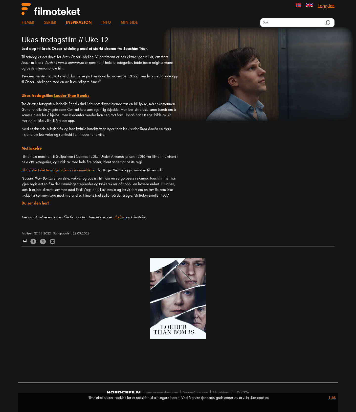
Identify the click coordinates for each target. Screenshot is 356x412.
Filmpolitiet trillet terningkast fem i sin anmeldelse (58, 170)
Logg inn (326, 5)
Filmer (28, 23)
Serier (50, 23)
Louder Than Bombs (71, 96)
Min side (129, 23)
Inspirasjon (79, 23)
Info (106, 23)
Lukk (332, 398)
